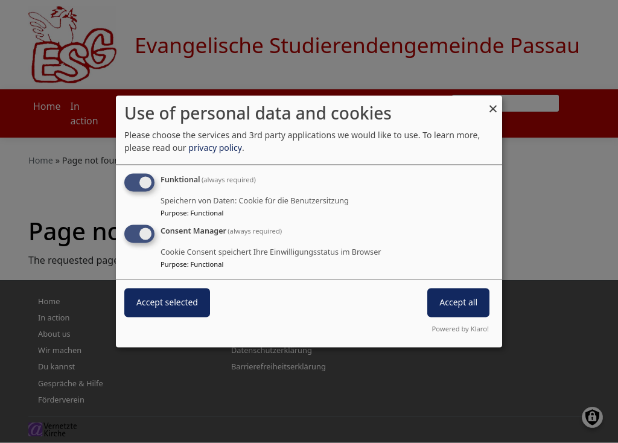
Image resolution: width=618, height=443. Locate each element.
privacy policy (215, 147)
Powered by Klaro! (460, 329)
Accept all (458, 302)
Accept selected (167, 302)
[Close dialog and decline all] (493, 102)
